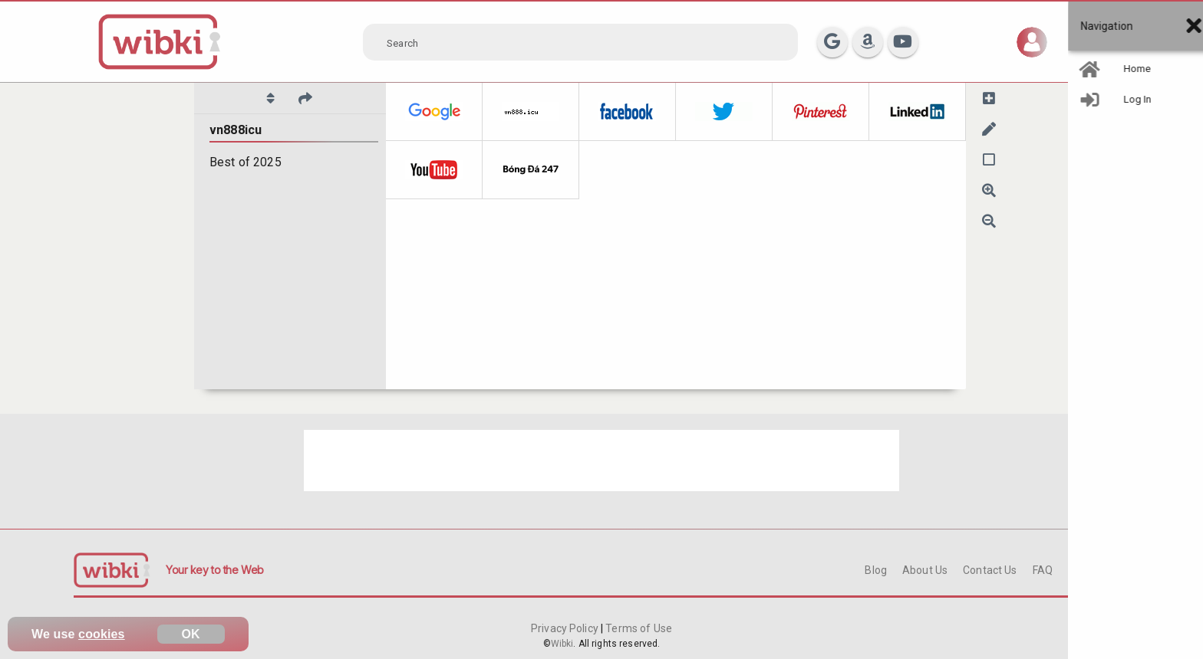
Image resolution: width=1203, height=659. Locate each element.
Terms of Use (637, 628)
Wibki (562, 643)
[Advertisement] (601, 460)
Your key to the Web (215, 569)
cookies (101, 634)
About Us (925, 570)
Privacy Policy (566, 628)
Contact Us (990, 570)
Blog (876, 570)
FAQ (1043, 570)
